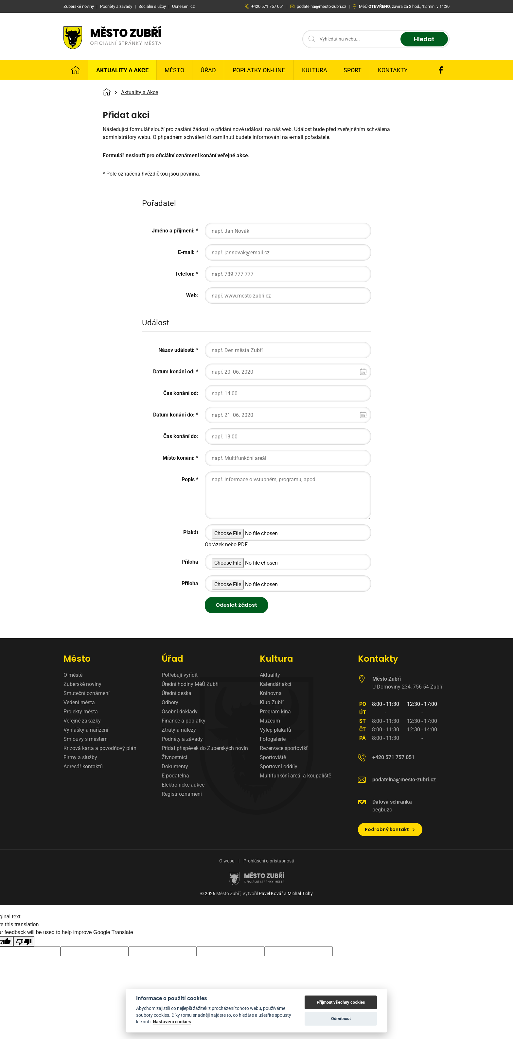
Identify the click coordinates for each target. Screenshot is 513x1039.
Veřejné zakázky (82, 721)
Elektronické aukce (183, 785)
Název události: (176, 350)
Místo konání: (179, 458)
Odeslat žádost (236, 605)
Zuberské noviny (82, 684)
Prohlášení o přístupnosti (268, 860)
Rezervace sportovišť (284, 748)
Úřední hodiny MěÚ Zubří (190, 684)
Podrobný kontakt (390, 829)
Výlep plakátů (275, 730)
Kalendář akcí (275, 684)
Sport (353, 70)
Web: (192, 295)
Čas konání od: (180, 393)
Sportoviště (273, 757)
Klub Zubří (272, 702)
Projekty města (80, 711)
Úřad (208, 70)
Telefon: (185, 274)
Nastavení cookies (172, 1021)
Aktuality (270, 675)
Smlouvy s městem (85, 739)
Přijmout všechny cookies (341, 1002)
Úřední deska (176, 693)
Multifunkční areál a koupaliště (295, 776)
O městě (72, 675)
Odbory (170, 702)
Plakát (190, 532)
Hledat (424, 39)
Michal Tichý (300, 893)
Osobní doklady (180, 711)
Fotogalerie (273, 739)
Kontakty (393, 70)
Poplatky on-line (259, 70)
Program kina (275, 711)
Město (174, 70)
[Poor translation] (23, 941)
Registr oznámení (182, 794)
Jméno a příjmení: (173, 231)
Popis (188, 479)
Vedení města (79, 702)
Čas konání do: (180, 436)
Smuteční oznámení (86, 693)
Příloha (190, 562)
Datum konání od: (174, 371)
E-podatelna (175, 776)
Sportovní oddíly (278, 766)
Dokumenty (175, 766)
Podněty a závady (182, 739)
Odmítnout (341, 1018)
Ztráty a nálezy (179, 730)
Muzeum (270, 721)
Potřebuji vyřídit (180, 675)
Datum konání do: (174, 415)
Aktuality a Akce (122, 70)
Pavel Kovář (271, 893)
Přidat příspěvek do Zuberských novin (205, 748)
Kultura (314, 70)
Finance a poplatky (183, 721)
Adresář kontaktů (83, 766)
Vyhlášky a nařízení (85, 730)
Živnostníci (174, 757)
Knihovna (271, 693)
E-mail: (186, 252)
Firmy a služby (80, 757)
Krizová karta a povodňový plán (99, 748)
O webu (227, 860)
